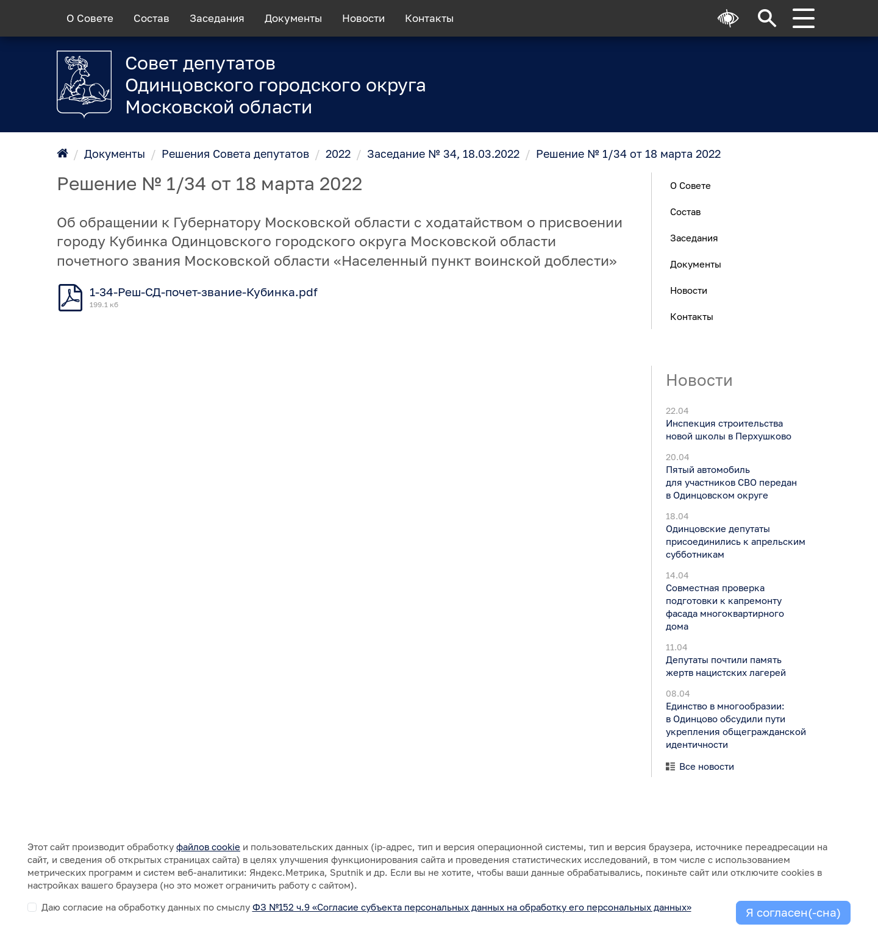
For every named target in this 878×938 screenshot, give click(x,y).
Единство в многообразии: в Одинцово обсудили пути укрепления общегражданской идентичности (735, 725)
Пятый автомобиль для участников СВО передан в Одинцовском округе (730, 482)
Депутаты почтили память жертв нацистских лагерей (725, 666)
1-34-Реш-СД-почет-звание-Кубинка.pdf (204, 292)
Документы (293, 18)
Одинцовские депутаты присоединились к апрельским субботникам (735, 541)
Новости (363, 18)
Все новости (706, 766)
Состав (152, 18)
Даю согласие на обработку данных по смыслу (366, 906)
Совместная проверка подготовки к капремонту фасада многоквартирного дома (724, 606)
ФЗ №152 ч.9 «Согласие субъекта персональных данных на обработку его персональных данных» (471, 906)
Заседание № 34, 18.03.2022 (443, 153)
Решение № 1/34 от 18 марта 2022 (628, 153)
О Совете (89, 18)
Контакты (429, 18)
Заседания (217, 18)
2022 (338, 153)
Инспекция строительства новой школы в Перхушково (728, 429)
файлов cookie (208, 846)
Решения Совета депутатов (235, 153)
